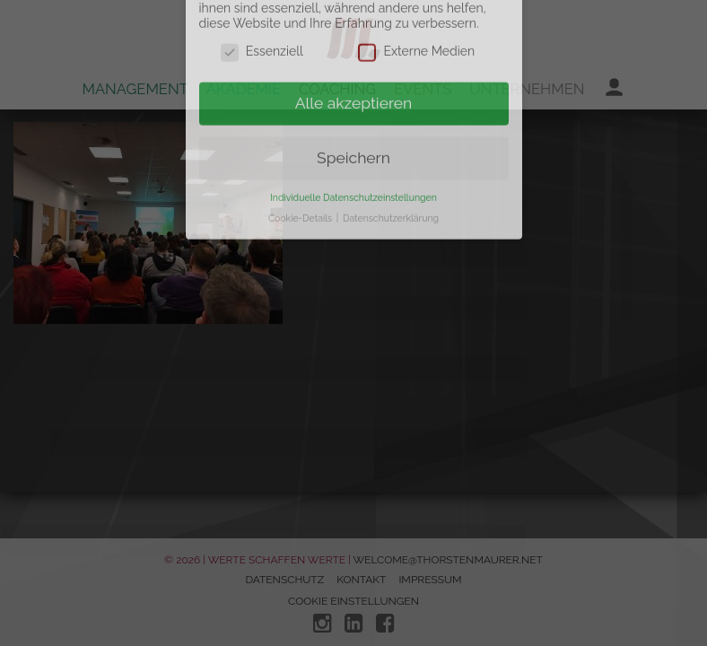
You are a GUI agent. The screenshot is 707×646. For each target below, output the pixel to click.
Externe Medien (416, 28)
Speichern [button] (353, 134)
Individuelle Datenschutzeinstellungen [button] (353, 173)
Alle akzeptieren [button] (354, 79)
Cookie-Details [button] (301, 193)
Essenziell (262, 28)
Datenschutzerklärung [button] (391, 193)
